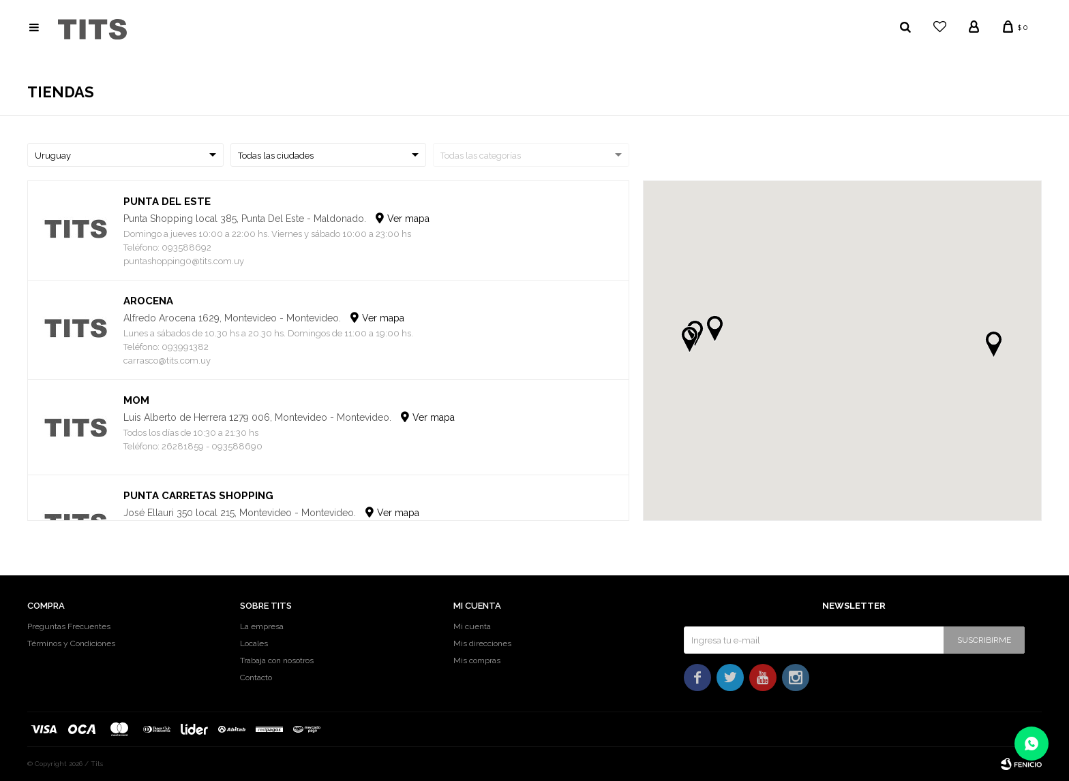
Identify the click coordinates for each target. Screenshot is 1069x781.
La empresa (262, 626)
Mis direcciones (482, 643)
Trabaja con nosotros (277, 660)
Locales (254, 643)
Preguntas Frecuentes (68, 626)
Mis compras (476, 660)
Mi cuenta (472, 626)
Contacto (256, 677)
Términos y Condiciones (71, 643)
